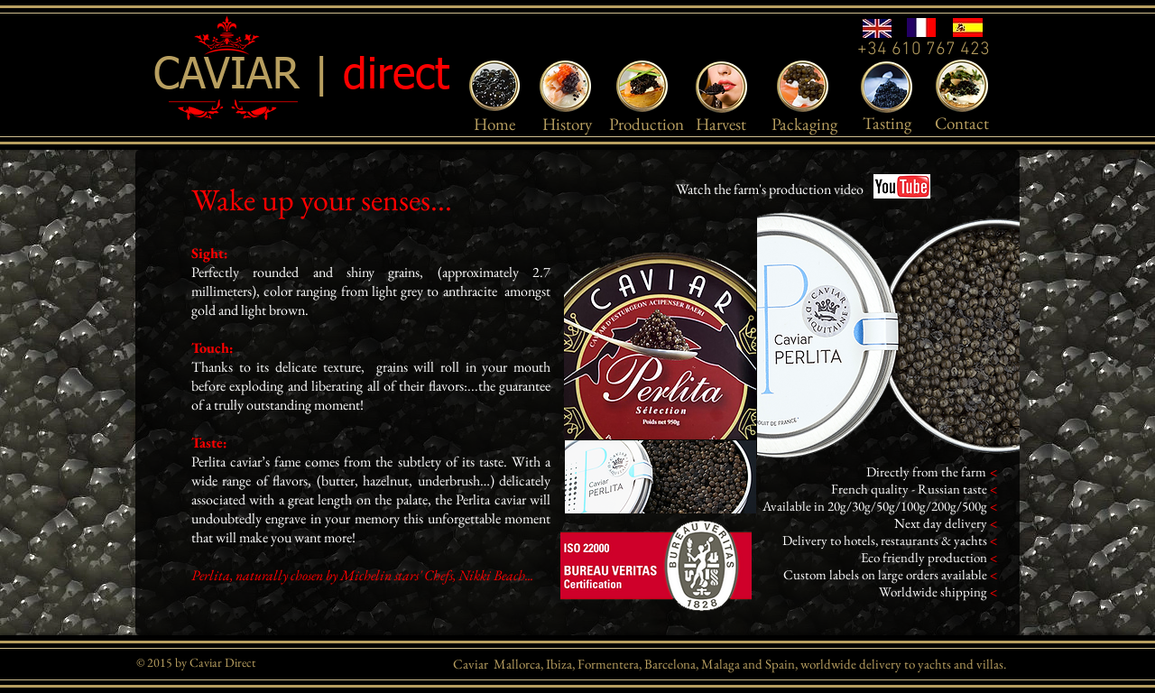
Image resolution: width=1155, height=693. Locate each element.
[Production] (646, 124)
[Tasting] (886, 123)
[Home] (494, 124)
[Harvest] (721, 124)
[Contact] (962, 123)
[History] (566, 124)
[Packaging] (804, 124)
